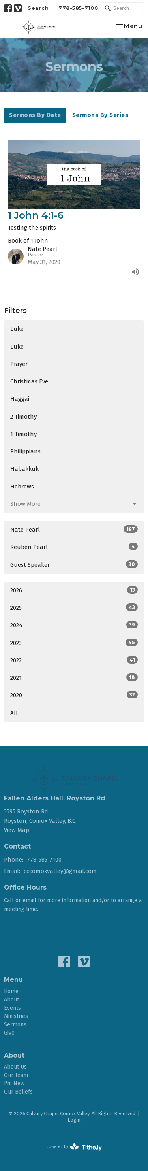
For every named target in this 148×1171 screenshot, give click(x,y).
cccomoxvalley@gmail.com (60, 871)
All (14, 713)
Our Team (16, 1075)
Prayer (19, 364)
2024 (74, 625)
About (11, 999)
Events (12, 1008)
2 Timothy (23, 416)
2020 (74, 695)
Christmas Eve (29, 381)
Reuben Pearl (74, 547)
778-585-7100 (78, 8)
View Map (16, 829)
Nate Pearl (74, 529)
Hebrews (22, 486)
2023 (74, 643)
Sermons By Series (100, 115)
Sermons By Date (35, 115)
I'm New (14, 1083)
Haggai (19, 398)
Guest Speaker (74, 564)
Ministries (16, 1016)
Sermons (15, 1024)
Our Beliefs (18, 1091)
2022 (74, 660)
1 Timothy (23, 433)
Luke (17, 328)
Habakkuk (24, 468)
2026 (74, 590)
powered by (74, 1147)
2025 (74, 607)
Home (11, 991)
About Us (15, 1067)
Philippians (25, 451)
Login (74, 1120)
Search (38, 8)
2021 (74, 677)
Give (9, 1033)
